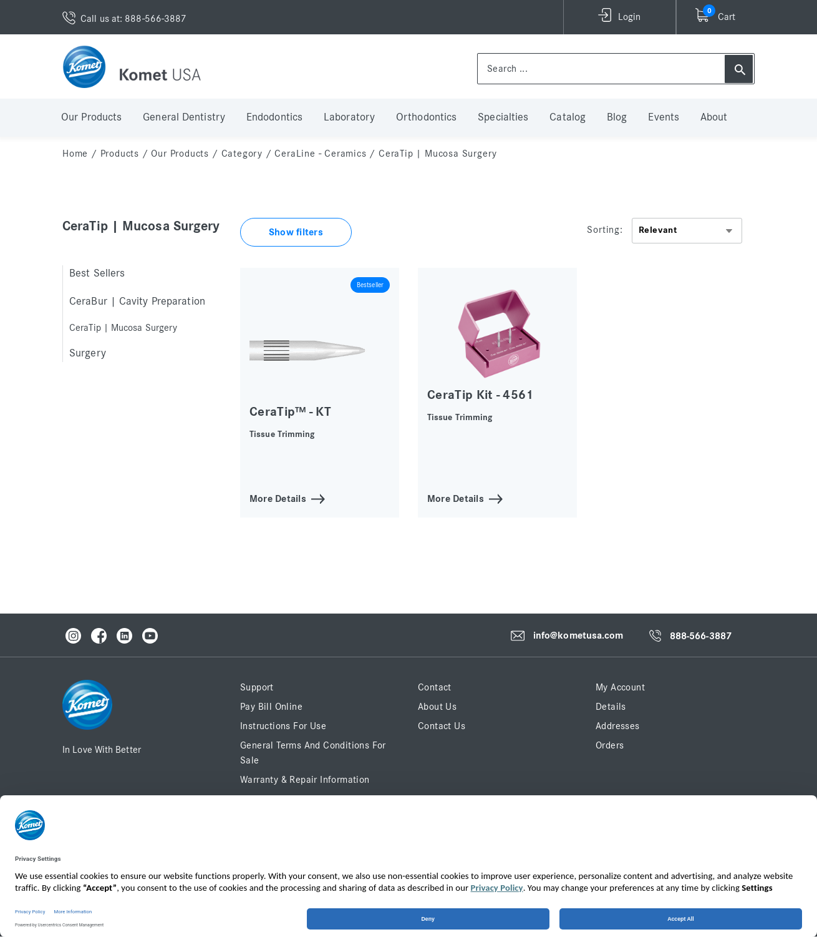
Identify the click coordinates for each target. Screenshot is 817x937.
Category (242, 154)
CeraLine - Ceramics (320, 154)
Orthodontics (426, 117)
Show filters (296, 232)
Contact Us (441, 726)
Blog (617, 117)
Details (611, 707)
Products (119, 154)
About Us (437, 707)
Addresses (618, 726)
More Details (277, 498)
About (714, 117)
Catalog (567, 117)
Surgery (87, 353)
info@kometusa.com (578, 635)
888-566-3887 (701, 636)
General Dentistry (184, 117)
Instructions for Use (283, 726)
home (75, 154)
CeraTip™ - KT (290, 411)
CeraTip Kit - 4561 (480, 394)
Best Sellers (97, 273)
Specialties (503, 117)
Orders (610, 745)
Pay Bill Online (271, 707)
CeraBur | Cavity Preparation (137, 301)
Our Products (91, 117)
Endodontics (274, 117)
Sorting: (604, 230)
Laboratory (349, 117)
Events (663, 117)
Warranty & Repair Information (305, 780)
